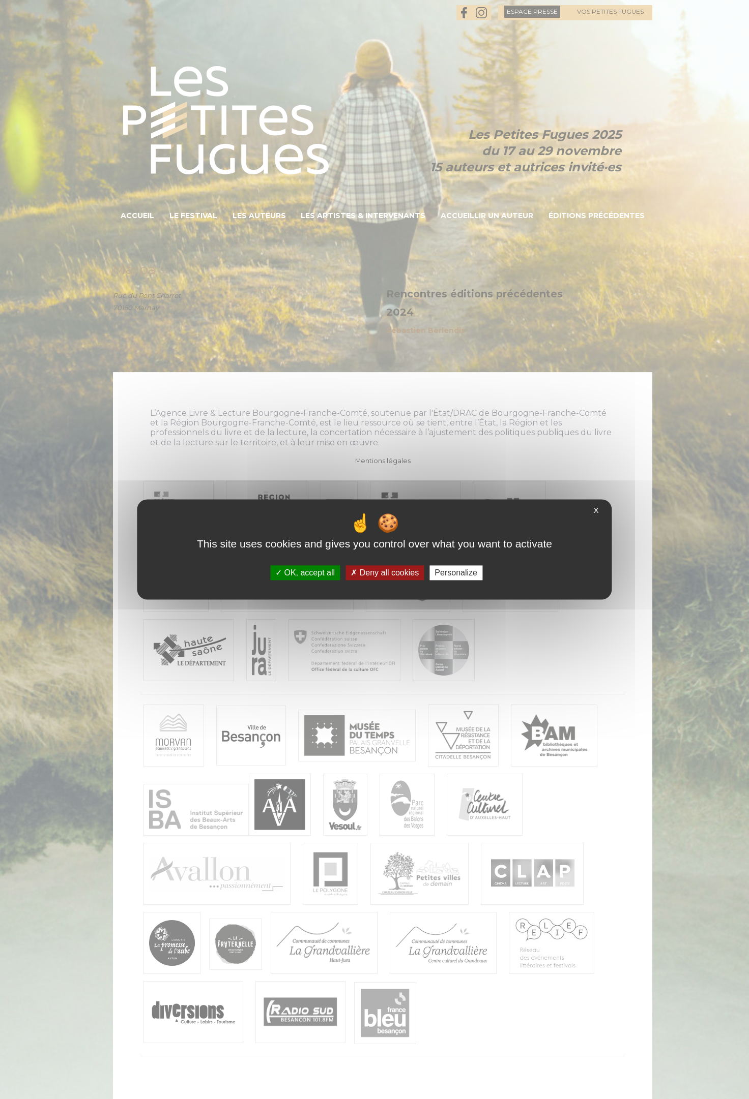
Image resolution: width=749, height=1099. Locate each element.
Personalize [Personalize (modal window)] (456, 572)
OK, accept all (305, 572)
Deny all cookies (385, 572)
